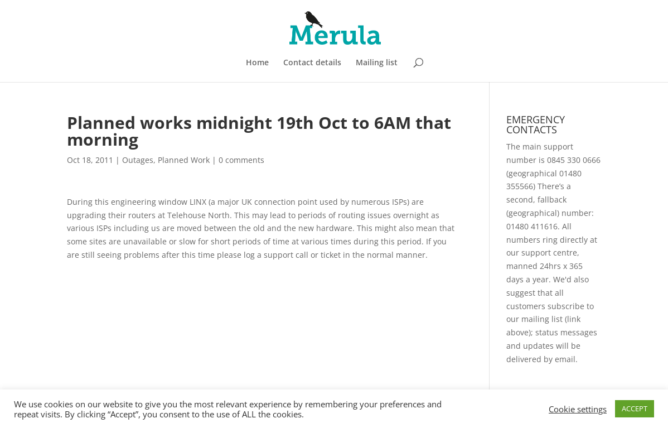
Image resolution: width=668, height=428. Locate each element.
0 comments (241, 160)
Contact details (312, 63)
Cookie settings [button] (578, 409)
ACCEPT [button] (634, 408)
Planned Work (184, 160)
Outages (137, 160)
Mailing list (377, 63)
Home (257, 63)
